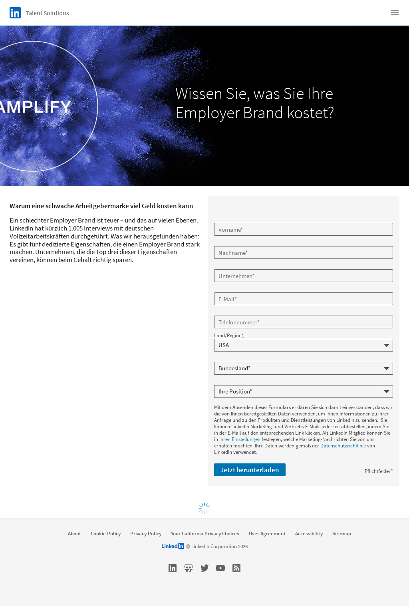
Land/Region (229, 335)
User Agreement (267, 533)
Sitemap (341, 533)
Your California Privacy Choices (205, 533)
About (74, 533)
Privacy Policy (145, 533)
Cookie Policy (106, 533)
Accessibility (309, 533)
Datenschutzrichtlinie (343, 445)
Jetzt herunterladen (249, 469)
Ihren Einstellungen (239, 439)
